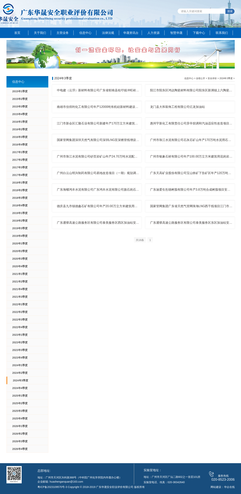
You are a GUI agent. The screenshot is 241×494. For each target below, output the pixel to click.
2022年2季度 (20, 311)
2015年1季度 (20, 91)
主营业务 (62, 32)
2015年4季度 (20, 114)
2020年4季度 (20, 266)
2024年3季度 (20, 380)
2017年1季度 (20, 152)
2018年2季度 (20, 190)
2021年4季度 (20, 289)
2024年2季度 (20, 372)
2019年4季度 (20, 235)
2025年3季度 (20, 410)
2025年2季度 (20, 403)
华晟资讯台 (130, 32)
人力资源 (153, 32)
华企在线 (229, 486)
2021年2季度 (20, 281)
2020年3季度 (20, 258)
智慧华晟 (176, 32)
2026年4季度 (20, 448)
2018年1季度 (20, 182)
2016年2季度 (20, 129)
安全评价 (212, 78)
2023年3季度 (20, 350)
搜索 (230, 11)
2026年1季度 (20, 426)
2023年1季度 (20, 334)
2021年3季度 (20, 296)
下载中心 (199, 32)
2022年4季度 (20, 327)
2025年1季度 (20, 395)
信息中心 (85, 32)
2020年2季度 (20, 251)
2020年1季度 (20, 243)
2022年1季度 (20, 304)
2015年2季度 (20, 98)
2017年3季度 (20, 167)
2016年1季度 (20, 121)
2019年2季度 (20, 220)
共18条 (140, 240)
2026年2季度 (20, 433)
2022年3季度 (20, 319)
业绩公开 (200, 78)
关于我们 (40, 32)
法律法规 (108, 32)
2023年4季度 (20, 357)
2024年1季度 (20, 365)
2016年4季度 (20, 144)
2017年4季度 (20, 175)
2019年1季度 (20, 213)
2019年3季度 (20, 228)
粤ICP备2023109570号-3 (52, 486)
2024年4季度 (20, 388)
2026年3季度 (20, 441)
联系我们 (222, 32)
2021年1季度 (20, 273)
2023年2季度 (20, 342)
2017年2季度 (20, 159)
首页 (17, 32)
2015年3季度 (20, 106)
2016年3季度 (20, 136)
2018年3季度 (20, 197)
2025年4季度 (20, 418)
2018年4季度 (20, 205)
